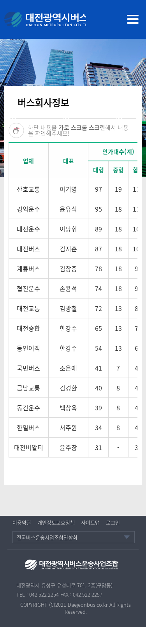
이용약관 (21, 522)
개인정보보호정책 (56, 522)
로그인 (113, 522)
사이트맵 (90, 522)
